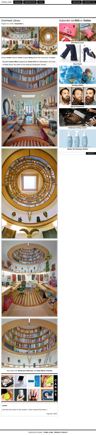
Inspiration (29, 2)
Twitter (87, 20)
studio (9, 58)
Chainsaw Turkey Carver (77, 128)
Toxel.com (6, 2)
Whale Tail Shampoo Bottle (77, 149)
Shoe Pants (77, 64)
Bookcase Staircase (25, 371)
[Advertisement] (48, 11)
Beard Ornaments (77, 106)
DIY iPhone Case (77, 43)
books (52, 58)
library (31, 58)
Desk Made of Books (44, 371)
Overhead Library (10, 20)
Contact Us (89, 2)
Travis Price (32, 62)
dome (20, 58)
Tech (41, 2)
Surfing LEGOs (77, 85)
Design (18, 2)
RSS (77, 20)
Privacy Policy (61, 432)
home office (13, 62)
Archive (76, 2)
